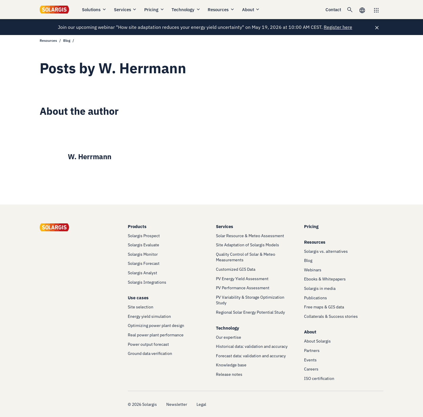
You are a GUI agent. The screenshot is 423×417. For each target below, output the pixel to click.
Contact (333, 9)
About (251, 9)
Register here (338, 27)
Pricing (154, 9)
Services (125, 9)
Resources (221, 9)
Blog (66, 40)
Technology (186, 9)
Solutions (94, 9)
